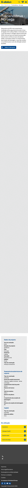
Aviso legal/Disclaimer (7, 469)
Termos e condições (6, 475)
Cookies (3, 477)
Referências (7, 5)
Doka (2, 5)
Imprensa (3, 467)
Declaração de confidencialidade (9, 472)
